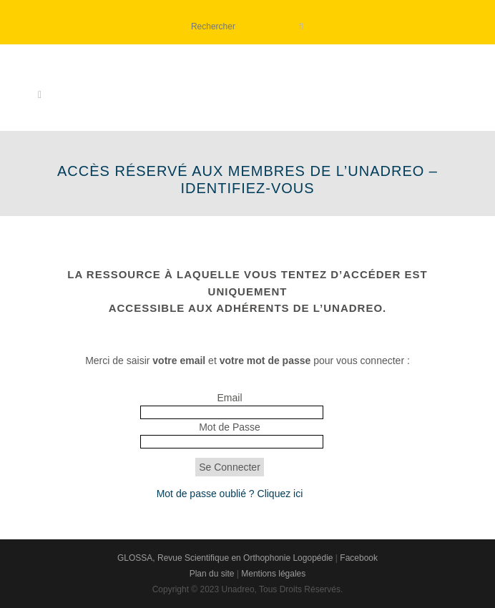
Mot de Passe (229, 427)
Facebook (359, 558)
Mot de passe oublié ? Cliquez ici (230, 493)
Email (229, 397)
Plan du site (212, 574)
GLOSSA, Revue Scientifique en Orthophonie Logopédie (225, 558)
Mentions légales (273, 574)
